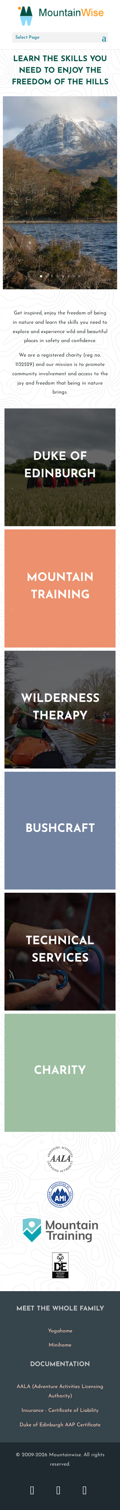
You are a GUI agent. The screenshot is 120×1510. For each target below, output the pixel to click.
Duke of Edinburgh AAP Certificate (60, 1425)
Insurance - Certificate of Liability (60, 1410)
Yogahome (60, 1331)
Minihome (60, 1345)
